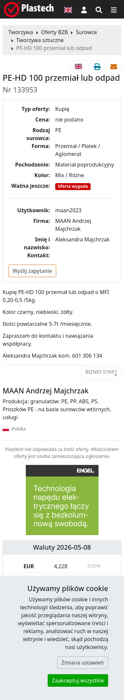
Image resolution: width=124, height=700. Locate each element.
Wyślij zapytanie (32, 271)
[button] (84, 9)
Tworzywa (20, 32)
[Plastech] (29, 9)
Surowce (86, 32)
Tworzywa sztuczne (40, 40)
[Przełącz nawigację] (113, 9)
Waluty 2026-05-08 (62, 547)
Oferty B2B (54, 32)
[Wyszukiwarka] (99, 9)
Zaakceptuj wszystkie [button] (78, 680)
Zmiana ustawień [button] (83, 662)
